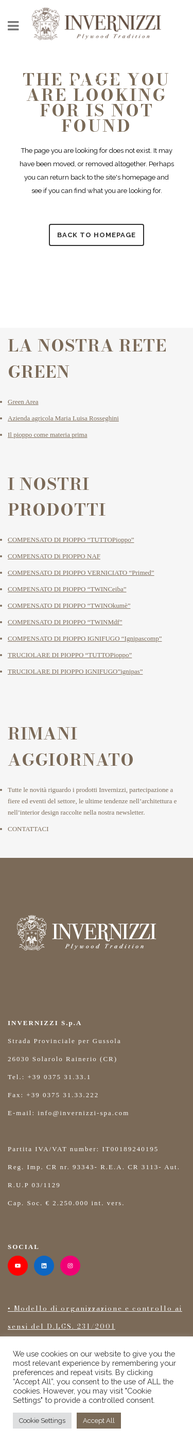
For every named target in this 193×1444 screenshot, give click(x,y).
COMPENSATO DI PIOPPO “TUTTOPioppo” (71, 539)
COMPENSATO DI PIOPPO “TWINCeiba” (67, 589)
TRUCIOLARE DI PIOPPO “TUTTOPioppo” (70, 655)
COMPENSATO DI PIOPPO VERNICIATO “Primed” (81, 572)
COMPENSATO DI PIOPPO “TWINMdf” (65, 622)
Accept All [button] (99, 1420)
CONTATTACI (28, 829)
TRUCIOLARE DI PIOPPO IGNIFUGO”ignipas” (75, 671)
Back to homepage (96, 235)
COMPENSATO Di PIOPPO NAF (54, 556)
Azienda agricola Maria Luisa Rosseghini (63, 418)
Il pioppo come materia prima (47, 434)
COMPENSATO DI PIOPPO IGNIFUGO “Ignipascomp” (85, 638)
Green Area (23, 402)
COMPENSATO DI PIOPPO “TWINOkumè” (69, 605)
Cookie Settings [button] (42, 1420)
